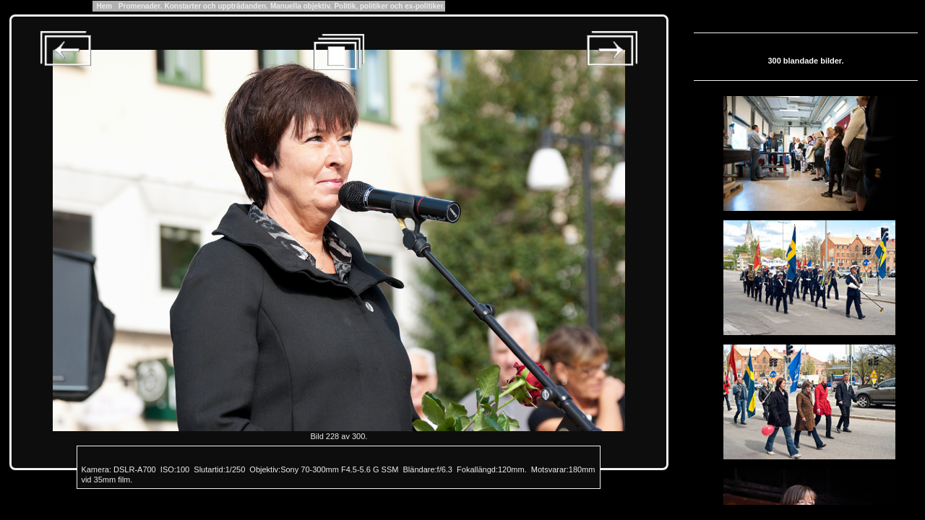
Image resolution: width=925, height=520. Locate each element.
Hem (104, 6)
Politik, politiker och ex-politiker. (389, 6)
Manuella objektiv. (301, 6)
